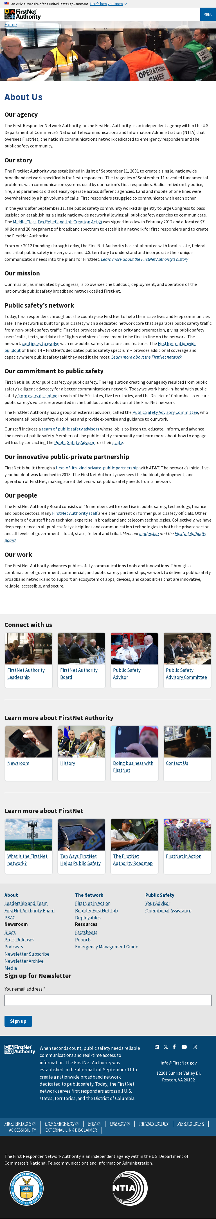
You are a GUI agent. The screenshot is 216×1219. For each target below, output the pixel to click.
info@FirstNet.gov (179, 1063)
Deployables (88, 918)
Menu (208, 14)
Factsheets (86, 932)
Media (10, 968)
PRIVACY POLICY (153, 1123)
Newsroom (18, 763)
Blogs (10, 932)
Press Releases (19, 940)
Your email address (24, 989)
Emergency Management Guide (106, 947)
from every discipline (37, 395)
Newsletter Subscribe (27, 954)
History (67, 763)
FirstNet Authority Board (29, 910)
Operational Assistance (168, 910)
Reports (83, 940)
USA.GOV (118, 1123)
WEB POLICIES (191, 1123)
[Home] (22, 18)
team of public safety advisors (70, 429)
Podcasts (13, 947)
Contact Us (177, 763)
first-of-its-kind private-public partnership (97, 468)
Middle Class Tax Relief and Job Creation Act (55, 221)
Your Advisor (157, 903)
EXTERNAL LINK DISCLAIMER (71, 1130)
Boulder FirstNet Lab (96, 910)
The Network (89, 895)
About (11, 895)
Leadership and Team (26, 903)
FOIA (92, 1123)
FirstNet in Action (183, 856)
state (117, 442)
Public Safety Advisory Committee (165, 412)
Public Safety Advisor (74, 442)
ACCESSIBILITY (22, 1130)
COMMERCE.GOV (60, 1123)
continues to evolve (40, 343)
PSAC (9, 918)
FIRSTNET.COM (18, 1123)
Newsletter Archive (24, 961)
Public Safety (159, 895)
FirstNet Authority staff (74, 513)
